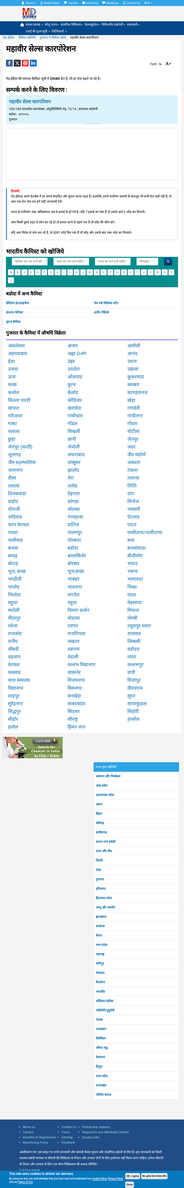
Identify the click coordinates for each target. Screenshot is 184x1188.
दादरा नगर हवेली (105, 842)
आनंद (132, 353)
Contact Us (131, 3)
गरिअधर (15, 416)
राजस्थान (101, 1029)
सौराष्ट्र (73, 719)
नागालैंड (100, 992)
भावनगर (75, 587)
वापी (131, 672)
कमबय (133, 384)
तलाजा (133, 478)
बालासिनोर (77, 556)
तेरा (71, 478)
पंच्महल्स (75, 517)
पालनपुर (75, 532)
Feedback (68, 1142)
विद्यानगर (15, 688)
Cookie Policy (99, 1178)
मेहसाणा (134, 602)
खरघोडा (74, 408)
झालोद (73, 470)
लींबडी (13, 649)
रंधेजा (13, 626)
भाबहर (73, 579)
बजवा (13, 548)
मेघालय (100, 973)
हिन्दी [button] (148, 3)
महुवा (72, 602)
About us (29, 1127)
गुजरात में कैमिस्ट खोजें (53, 37)
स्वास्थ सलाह (34, 24)
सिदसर (74, 711)
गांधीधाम (75, 416)
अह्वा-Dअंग (77, 353)
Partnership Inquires (96, 1127)
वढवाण (14, 657)
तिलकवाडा (17, 493)
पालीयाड (15, 540)
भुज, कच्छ (17, 571)
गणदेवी (133, 408)
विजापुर (134, 680)
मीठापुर (14, 618)
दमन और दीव (104, 851)
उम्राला (132, 369)
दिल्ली (99, 860)
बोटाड (13, 563)
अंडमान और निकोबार (108, 776)
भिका (132, 587)
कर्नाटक (100, 926)
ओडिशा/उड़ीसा (104, 1001)
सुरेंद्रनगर (15, 703)
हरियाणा (101, 889)
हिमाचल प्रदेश (104, 898)
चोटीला (133, 431)
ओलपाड (75, 377)
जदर (131, 447)
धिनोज (133, 501)
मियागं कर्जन (78, 610)
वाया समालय (19, 680)
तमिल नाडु (102, 1048)
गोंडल (72, 423)
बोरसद (73, 563)
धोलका (74, 509)
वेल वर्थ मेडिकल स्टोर (106, 303)
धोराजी (14, 509)
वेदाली (73, 657)
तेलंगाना (100, 1057)
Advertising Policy (35, 1142)
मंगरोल (73, 595)
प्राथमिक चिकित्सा (72, 24)
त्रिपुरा (99, 1067)
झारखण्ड (101, 917)
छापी (72, 439)
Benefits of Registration (39, 1137)
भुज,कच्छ (76, 571)
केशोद (73, 392)
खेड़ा (131, 400)
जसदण (133, 462)
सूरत (131, 696)
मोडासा (74, 618)
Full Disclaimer (29, 1170)
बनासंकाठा (136, 548)
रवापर (73, 626)
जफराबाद (76, 454)
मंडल (131, 595)
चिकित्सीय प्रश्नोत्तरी (113, 24)
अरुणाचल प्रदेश (105, 795)
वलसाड (14, 672)
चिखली (74, 431)
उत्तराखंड (101, 1085)
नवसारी (133, 509)
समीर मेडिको (101, 312)
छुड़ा (11, 439)
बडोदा (73, 548)
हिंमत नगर (76, 727)
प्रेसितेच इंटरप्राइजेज (17, 303)
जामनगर (15, 470)
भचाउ (132, 563)
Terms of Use (25, 1182)
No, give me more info (154, 1176)
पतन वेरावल (18, 525)
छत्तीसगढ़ (101, 832)
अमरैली (133, 346)
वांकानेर (74, 672)
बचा (130, 540)
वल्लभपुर (135, 664)
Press (65, 1132)
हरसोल (133, 719)
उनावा (13, 369)
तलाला (13, 486)
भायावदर (135, 579)
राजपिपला (76, 633)
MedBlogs (111, 3)
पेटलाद (133, 517)
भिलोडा (14, 595)
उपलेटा (74, 369)
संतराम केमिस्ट (14, 312)
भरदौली (14, 579)
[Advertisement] (92, 153)
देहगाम (73, 493)
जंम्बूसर (74, 462)
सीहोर (13, 719)
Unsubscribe (90, 1137)
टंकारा (132, 470)
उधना (132, 361)
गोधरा (132, 423)
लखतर (73, 641)
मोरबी (132, 618)
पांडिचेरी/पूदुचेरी (105, 1010)
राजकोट (15, 633)
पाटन (131, 525)
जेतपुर (132, 439)
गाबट (12, 423)
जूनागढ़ (14, 454)
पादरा (13, 532)
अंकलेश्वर (16, 346)
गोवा (98, 870)
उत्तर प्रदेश (102, 1076)
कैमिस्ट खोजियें (27, 37)
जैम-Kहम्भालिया (22, 462)
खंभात (13, 408)
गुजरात (100, 879)
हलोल (13, 727)
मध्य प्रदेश (101, 945)
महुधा (12, 602)
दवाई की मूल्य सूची (38, 31)
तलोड (72, 486)
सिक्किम (101, 1038)
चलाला (14, 431)
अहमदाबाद (17, 353)
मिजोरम (100, 982)
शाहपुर (14, 696)
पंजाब (99, 1020)
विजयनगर (76, 680)
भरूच (132, 571)
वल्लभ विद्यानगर (81, 664)
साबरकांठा (76, 703)
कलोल (13, 392)
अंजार (73, 346)
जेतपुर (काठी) (20, 447)
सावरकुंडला (137, 703)
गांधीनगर (135, 416)
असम (99, 804)
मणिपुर (100, 963)
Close (129, 1184)
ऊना (11, 377)
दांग (130, 493)
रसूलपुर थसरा (139, 626)
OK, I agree (132, 1176)
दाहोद (13, 501)
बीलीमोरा (135, 556)
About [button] (28, 3)
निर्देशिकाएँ (59, 31)
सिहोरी (133, 711)
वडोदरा (133, 649)
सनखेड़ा (74, 696)
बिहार (99, 814)
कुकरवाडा (135, 377)
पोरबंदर (74, 540)
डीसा (12, 478)
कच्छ (12, 384)
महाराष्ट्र (100, 954)
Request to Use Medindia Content (105, 1132)
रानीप (13, 641)
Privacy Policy (115, 1178)
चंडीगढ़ (100, 823)
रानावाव (134, 633)
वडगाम (73, 649)
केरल (99, 935)
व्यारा (131, 657)
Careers (70, 3)
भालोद (13, 587)
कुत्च (72, 384)
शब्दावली (133, 24)
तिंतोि (132, 486)
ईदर (11, 361)
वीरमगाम (135, 688)
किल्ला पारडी (19, 400)
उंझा (71, 361)
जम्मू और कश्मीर (105, 907)
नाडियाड (15, 517)
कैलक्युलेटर (92, 24)
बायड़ (12, 556)
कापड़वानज (137, 392)
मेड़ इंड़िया (8, 37)
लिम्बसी (133, 641)
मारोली (13, 610)
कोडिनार (75, 400)
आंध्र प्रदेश (101, 785)
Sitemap (67, 1137)
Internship (90, 3)
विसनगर (75, 688)
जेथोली (74, 447)
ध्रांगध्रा (73, 501)
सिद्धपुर (14, 711)
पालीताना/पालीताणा (144, 532)
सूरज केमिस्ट (13, 322)
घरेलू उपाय (52, 24)
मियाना (133, 610)
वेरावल (13, 664)
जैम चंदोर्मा (136, 454)
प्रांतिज (73, 525)
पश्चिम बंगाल (103, 1095)
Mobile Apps (49, 3)
